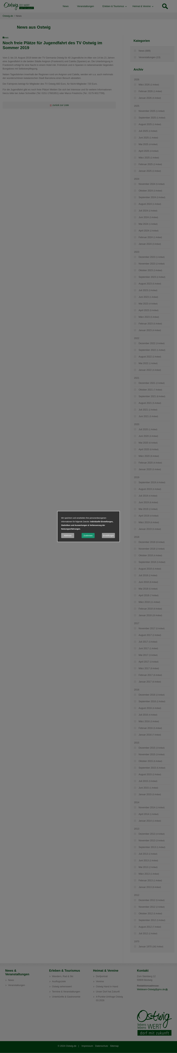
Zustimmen (88, 536)
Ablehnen (67, 536)
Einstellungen (108, 536)
